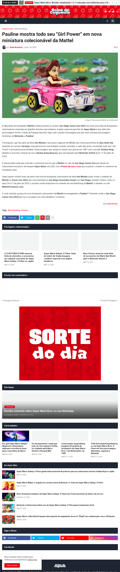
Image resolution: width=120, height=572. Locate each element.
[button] (112, 2)
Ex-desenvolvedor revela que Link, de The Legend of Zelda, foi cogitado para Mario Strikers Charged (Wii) (45, 447)
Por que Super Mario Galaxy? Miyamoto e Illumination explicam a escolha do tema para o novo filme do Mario (15, 447)
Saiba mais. (32, 560)
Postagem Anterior (11, 300)
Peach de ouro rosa (71, 166)
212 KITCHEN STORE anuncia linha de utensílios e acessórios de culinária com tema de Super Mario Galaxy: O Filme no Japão (19, 257)
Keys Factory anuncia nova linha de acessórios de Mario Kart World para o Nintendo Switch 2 (99, 256)
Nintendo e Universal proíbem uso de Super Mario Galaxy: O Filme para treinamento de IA (55, 505)
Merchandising (21, 29)
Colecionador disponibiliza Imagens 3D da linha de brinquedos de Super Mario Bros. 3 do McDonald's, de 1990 (73, 448)
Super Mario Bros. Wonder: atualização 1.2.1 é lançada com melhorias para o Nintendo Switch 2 (72, 2)
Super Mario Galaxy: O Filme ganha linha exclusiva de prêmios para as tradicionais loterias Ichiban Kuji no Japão (65, 471)
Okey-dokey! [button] (12, 565)
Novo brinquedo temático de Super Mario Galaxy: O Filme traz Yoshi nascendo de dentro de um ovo (60, 494)
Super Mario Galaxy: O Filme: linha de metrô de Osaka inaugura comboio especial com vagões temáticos (60, 257)
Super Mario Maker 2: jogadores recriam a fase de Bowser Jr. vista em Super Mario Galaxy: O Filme (60, 483)
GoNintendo (112, 203)
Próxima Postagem (109, 300)
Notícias (24, 210)
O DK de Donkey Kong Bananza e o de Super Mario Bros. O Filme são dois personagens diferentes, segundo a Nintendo (104, 448)
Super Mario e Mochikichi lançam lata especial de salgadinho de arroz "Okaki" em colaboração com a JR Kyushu (66, 516)
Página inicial (7, 29)
